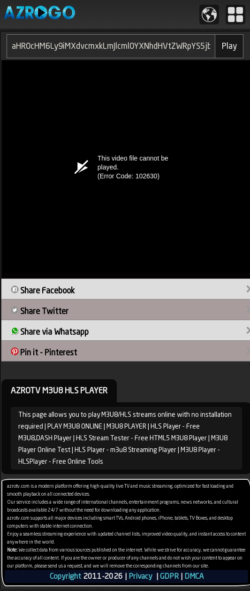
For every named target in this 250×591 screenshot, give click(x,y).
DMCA (194, 576)
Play (229, 46)
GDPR (169, 576)
